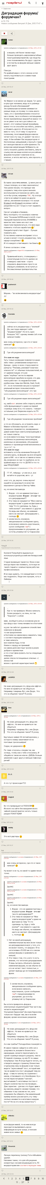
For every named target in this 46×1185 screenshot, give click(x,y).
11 (17, 1182)
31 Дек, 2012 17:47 (34, 23)
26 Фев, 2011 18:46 (7, 279)
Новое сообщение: (9, 23)
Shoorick (11, 1146)
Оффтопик (6, 9)
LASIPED (11, 677)
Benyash (21, 23)
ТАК (29, 195)
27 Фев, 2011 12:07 (7, 1110)
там (26, 527)
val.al (10, 92)
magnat (11, 797)
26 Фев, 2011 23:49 (7, 769)
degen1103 (21, 250)
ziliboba (11, 1116)
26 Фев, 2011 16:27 (7, 87)
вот (13, 403)
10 (43, 1178)
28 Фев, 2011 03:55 (7, 1174)
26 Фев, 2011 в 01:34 (34, 48)
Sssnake (11, 314)
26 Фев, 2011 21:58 (7, 590)
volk (19, 716)
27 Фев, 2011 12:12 (7, 1141)
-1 (9, 595)
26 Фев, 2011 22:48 (7, 672)
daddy (10, 827)
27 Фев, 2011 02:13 (7, 822)
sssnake (20, 857)
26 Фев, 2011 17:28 (7, 168)
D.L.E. (10, 774)
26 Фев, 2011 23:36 (7, 702)
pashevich (12, 284)
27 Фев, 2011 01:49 (7, 792)
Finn (9, 708)
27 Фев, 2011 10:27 (7, 845)
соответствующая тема (30, 1165)
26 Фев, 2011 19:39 (7, 540)
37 (22, 1182)
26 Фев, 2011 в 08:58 (35, 322)
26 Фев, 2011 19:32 (7, 309)
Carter (10, 40)
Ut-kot (10, 174)
